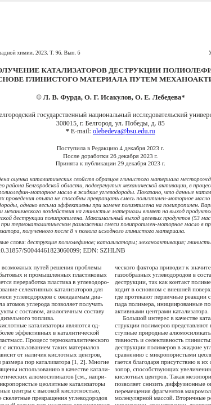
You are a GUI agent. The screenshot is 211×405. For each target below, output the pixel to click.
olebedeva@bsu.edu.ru (124, 131)
